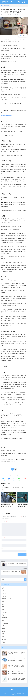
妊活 (3, 610)
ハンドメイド (5, 597)
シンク (9, 488)
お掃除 (8, 484)
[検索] (25, 580)
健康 (3, 602)
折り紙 (3, 629)
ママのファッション (6, 599)
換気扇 (3, 490)
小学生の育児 (5, 624)
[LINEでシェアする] (19, 480)
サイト (3, 549)
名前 (3, 538)
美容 (3, 637)
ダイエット (4, 594)
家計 (3, 621)
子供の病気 (4, 613)
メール (4, 544)
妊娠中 (3, 608)
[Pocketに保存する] (24, 480)
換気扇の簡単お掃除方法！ (7, 116)
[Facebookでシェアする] (9, 480)
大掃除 (22, 488)
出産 (3, 605)
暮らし (3, 632)
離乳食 (3, 643)
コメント (4, 522)
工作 (3, 626)
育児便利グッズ (5, 640)
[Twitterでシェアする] (3, 480)
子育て (3, 616)
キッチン (4, 488)
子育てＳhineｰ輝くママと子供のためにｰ (14, 2)
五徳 (13, 488)
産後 (3, 635)
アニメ (3, 591)
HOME (14, 691)
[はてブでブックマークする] (14, 480)
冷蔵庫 (17, 488)
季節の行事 (4, 618)
